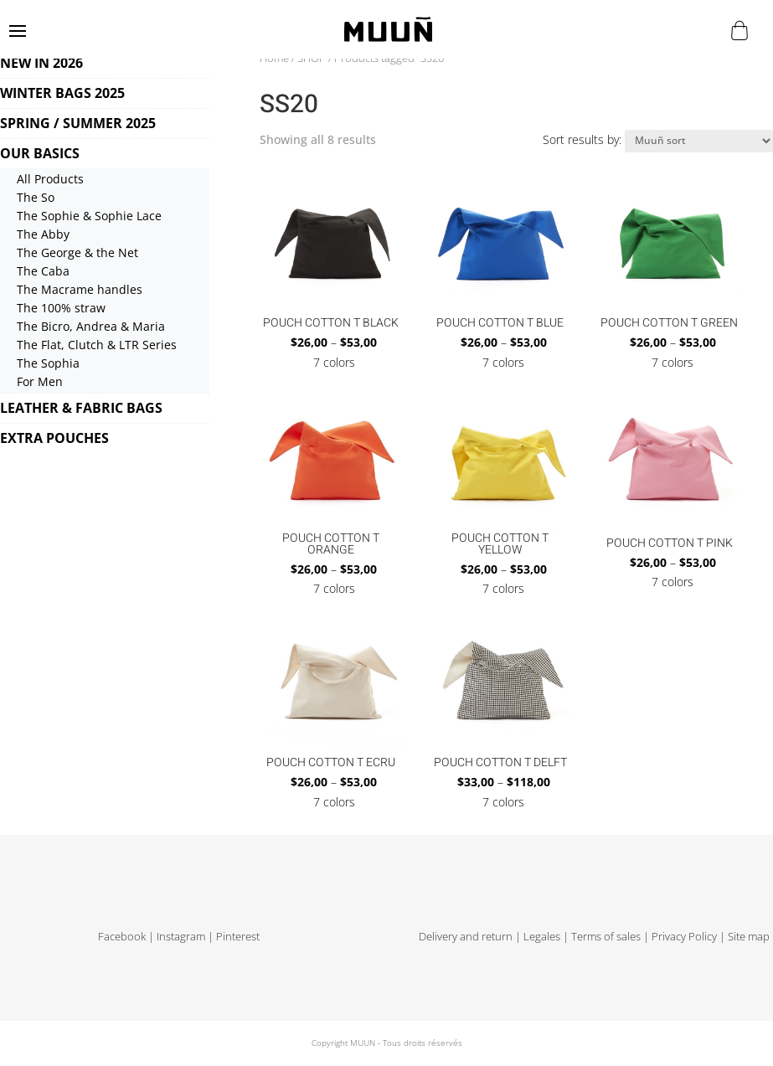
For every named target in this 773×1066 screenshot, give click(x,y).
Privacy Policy (684, 937)
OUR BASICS (40, 153)
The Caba (43, 271)
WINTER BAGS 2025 (62, 93)
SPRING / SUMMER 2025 (78, 123)
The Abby (43, 234)
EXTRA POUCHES (54, 438)
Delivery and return (466, 937)
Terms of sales (606, 937)
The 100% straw (61, 308)
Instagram (181, 937)
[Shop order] (699, 141)
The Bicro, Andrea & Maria (91, 326)
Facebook (122, 937)
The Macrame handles (79, 289)
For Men (40, 381)
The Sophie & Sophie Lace (89, 216)
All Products (50, 179)
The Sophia (48, 363)
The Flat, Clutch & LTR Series (97, 345)
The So (35, 197)
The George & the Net (77, 252)
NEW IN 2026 (41, 63)
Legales (541, 937)
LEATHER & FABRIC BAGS (81, 408)
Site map (749, 937)
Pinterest (238, 937)
